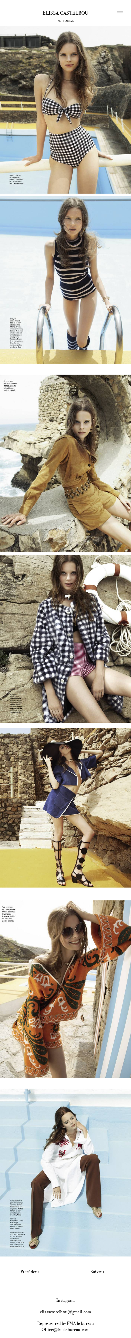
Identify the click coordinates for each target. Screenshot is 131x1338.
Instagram (65, 1300)
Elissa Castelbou (65, 13)
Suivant (97, 1271)
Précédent (30, 1271)
